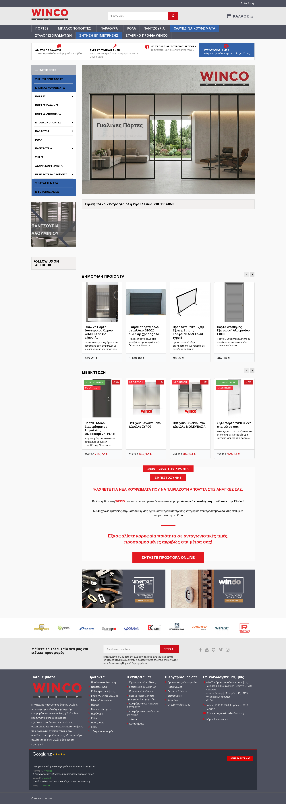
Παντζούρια (154, 28)
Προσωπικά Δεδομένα (141, 691)
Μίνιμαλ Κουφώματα (50, 88)
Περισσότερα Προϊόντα (51, 174)
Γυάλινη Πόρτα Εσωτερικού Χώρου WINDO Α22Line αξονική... (99, 332)
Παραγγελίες (174, 687)
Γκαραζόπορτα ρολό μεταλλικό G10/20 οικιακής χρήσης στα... (145, 330)
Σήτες (39, 157)
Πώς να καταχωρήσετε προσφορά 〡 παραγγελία (141, 697)
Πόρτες (42, 28)
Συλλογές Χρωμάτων (53, 35)
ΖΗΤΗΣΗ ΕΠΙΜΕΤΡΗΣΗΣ (98, 35)
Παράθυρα (109, 28)
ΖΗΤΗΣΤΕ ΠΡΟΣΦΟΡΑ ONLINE (168, 558)
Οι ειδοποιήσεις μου (178, 704)
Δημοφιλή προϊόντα (103, 276)
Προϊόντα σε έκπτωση (103, 682)
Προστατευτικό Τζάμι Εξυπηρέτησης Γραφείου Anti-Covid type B (189, 332)
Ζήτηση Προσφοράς (49, 79)
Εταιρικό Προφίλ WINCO (147, 35)
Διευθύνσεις (174, 696)
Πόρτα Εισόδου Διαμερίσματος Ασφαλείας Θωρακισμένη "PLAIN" (101, 428)
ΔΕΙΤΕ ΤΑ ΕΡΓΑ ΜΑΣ (240, 758)
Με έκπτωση (94, 372)
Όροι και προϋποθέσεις (142, 682)
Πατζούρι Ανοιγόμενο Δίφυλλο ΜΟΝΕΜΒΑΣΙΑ (189, 425)
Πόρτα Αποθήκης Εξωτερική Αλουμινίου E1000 (233, 330)
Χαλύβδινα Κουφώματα (194, 28)
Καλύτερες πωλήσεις (103, 691)
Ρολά (131, 28)
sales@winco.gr (236, 713)
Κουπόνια (173, 700)
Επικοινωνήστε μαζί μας (104, 696)
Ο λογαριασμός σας (181, 677)
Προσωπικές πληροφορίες (182, 682)
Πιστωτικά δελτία (177, 691)
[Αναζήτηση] (143, 16)
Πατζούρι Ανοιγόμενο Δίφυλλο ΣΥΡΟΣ (145, 425)
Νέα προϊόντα (99, 687)
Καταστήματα (136, 724)
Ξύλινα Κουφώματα (49, 166)
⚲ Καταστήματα (46, 183)
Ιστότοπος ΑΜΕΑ (47, 192)
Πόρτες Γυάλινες (47, 105)
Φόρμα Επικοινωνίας (217, 719)
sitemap (133, 719)
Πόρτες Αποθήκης (48, 114)
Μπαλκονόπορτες (74, 28)
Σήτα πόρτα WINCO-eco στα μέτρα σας (234, 425)
